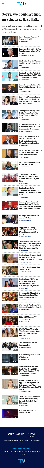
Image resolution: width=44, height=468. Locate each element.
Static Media (14, 440)
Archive (20, 434)
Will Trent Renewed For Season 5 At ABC (27, 411)
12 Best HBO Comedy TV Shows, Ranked (28, 318)
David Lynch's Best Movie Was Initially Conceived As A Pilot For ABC (30, 51)
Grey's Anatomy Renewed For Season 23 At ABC (29, 38)
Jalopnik (17, 451)
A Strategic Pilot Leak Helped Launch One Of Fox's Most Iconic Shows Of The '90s (29, 295)
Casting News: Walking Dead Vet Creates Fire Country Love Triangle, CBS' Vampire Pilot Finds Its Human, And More (30, 244)
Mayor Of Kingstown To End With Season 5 (29, 356)
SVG (23, 454)
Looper (26, 451)
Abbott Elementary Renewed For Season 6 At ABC (29, 163)
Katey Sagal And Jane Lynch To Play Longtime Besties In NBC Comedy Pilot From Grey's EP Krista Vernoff (30, 100)
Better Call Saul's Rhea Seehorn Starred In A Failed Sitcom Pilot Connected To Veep (30, 152)
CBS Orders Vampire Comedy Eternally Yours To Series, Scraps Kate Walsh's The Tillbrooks (29, 399)
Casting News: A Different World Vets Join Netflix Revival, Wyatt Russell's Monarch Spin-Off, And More (29, 282)
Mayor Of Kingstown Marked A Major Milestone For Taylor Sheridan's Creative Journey (29, 126)
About (11, 434)
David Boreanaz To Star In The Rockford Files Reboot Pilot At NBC (30, 87)
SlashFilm (36, 451)
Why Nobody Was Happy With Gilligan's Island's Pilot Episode (30, 306)
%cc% (16, 44)
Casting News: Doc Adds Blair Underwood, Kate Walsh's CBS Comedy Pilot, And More (30, 75)
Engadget (8, 451)
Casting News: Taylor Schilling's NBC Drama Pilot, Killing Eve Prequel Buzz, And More (30, 191)
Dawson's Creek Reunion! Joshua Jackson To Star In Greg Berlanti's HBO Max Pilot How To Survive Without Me (30, 205)
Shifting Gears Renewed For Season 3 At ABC (29, 217)
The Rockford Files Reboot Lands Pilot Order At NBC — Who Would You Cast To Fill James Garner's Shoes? (29, 370)
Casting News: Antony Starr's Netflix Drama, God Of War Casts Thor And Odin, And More (29, 114)
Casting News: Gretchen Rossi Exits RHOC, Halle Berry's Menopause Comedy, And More (30, 257)
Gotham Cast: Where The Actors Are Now (28, 344)
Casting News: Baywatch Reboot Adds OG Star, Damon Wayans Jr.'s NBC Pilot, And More (29, 177)
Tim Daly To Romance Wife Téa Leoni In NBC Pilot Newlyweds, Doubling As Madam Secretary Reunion (29, 139)
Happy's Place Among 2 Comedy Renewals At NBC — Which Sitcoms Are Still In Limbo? (29, 231)
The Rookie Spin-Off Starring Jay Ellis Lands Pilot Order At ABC (30, 63)
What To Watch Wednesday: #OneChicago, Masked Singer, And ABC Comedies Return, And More (30, 332)
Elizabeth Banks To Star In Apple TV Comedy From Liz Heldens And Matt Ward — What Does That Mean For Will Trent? (30, 384)
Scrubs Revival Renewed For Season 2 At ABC (29, 268)
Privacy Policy (31, 435)
